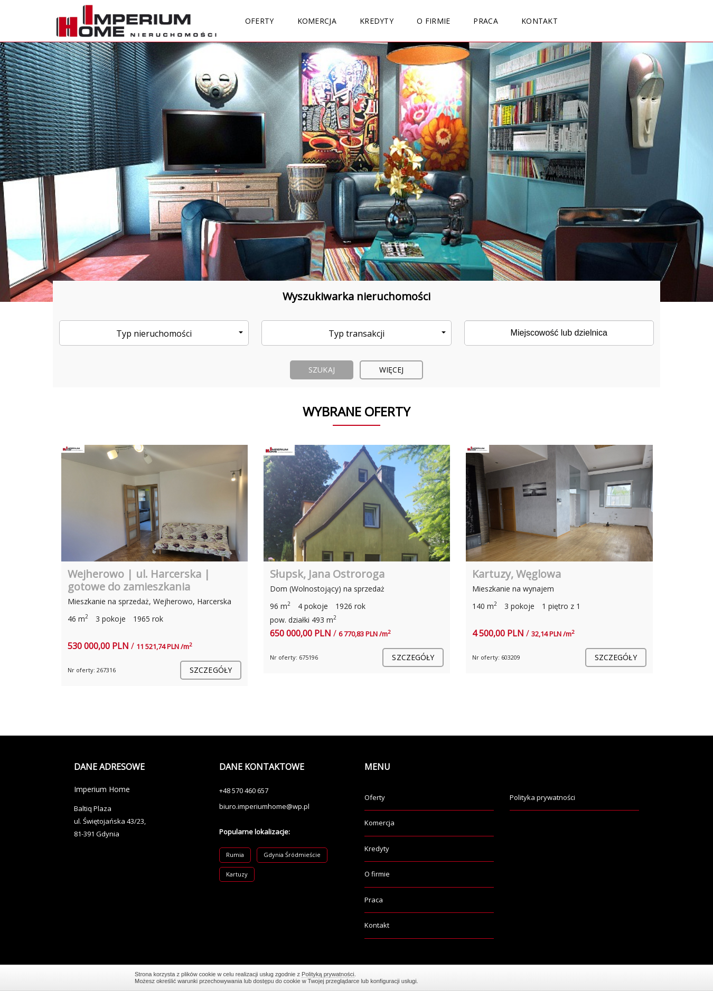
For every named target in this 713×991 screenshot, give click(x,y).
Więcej (391, 370)
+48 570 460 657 (243, 790)
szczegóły (211, 670)
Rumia (235, 855)
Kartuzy (237, 874)
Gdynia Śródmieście (292, 855)
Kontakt (539, 21)
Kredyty (376, 21)
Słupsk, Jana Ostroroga (327, 574)
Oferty (259, 21)
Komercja (316, 21)
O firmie (433, 21)
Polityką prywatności (328, 974)
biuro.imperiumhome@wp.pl (264, 806)
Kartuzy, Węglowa (516, 574)
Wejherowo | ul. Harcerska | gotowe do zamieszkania (139, 580)
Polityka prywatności (542, 797)
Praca (485, 21)
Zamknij (573, 978)
